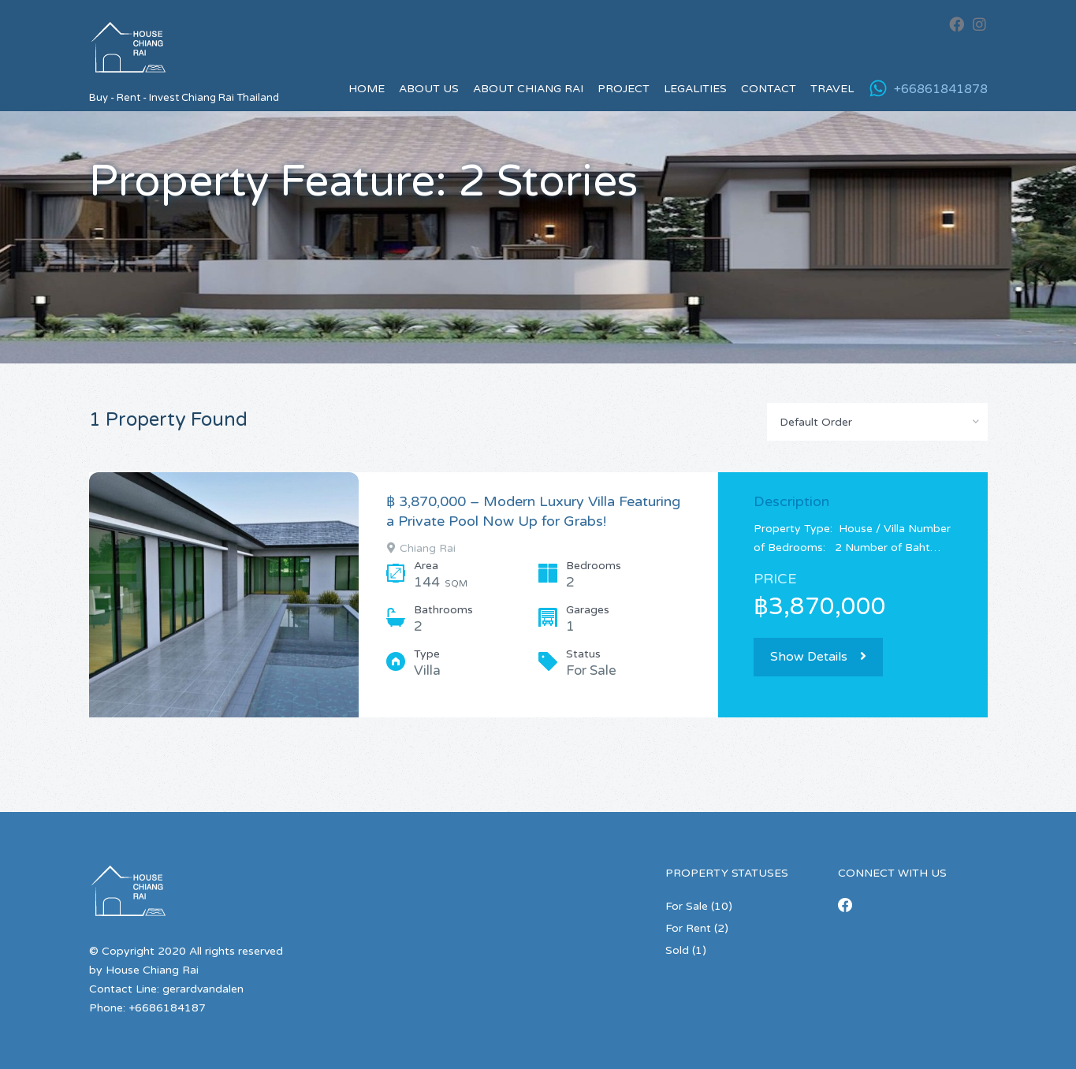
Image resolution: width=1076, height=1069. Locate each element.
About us (429, 88)
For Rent (688, 928)
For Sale (686, 906)
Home (366, 88)
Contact (768, 88)
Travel (832, 88)
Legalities (695, 88)
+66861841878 (941, 89)
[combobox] (877, 422)
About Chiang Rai (528, 88)
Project (624, 88)
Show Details (818, 657)
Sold (677, 950)
